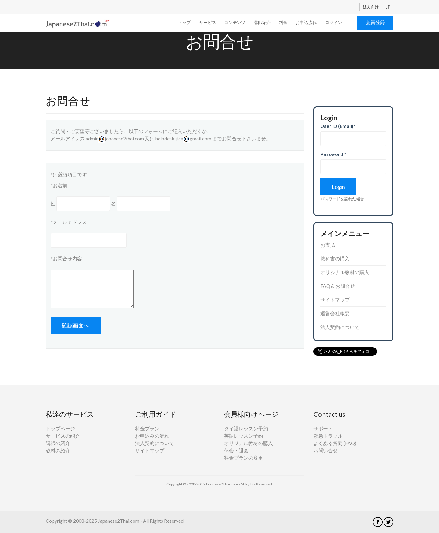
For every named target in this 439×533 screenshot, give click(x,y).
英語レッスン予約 (243, 436)
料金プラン (147, 428)
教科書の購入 (335, 258)
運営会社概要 (335, 313)
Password (333, 154)
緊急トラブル (328, 436)
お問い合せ (325, 450)
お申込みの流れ (152, 436)
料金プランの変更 (243, 458)
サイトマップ (335, 299)
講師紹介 (262, 22)
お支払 (327, 245)
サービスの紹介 (63, 436)
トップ (184, 22)
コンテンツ (234, 22)
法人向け (371, 7)
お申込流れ (306, 22)
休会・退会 (236, 450)
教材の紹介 (58, 450)
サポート (323, 428)
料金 (283, 22)
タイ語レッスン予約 (246, 428)
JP (388, 7)
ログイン (333, 22)
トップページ (60, 428)
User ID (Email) (337, 126)
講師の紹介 (58, 443)
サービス (207, 22)
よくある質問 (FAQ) (334, 443)
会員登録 (375, 22)
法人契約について (339, 327)
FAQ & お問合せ (337, 286)
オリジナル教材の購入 (344, 272)
